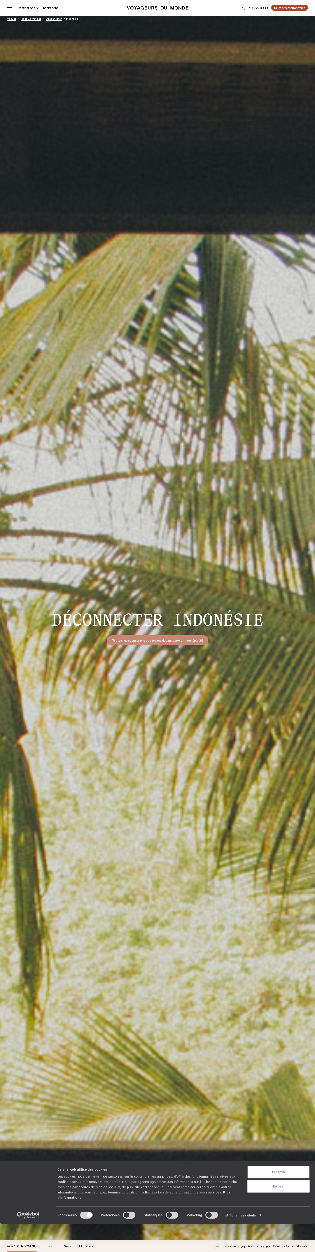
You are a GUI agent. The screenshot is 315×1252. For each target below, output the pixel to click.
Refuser (278, 1215)
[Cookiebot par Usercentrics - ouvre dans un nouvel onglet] (28, 1243)
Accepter (278, 1200)
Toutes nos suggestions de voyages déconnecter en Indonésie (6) (157, 640)
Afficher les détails (241, 1243)
